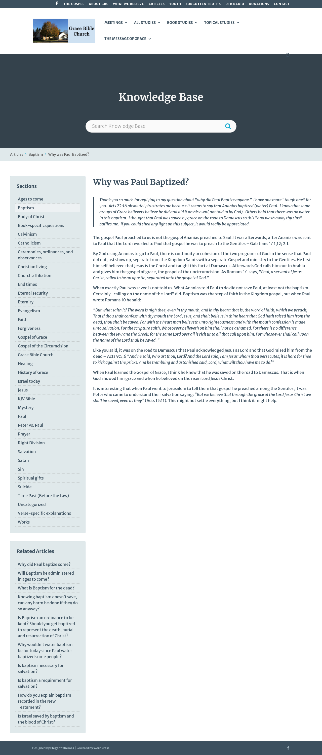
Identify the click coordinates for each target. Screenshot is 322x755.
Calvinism (27, 234)
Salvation (27, 451)
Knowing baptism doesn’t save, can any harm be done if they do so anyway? (48, 602)
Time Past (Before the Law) (43, 495)
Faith (22, 319)
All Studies (145, 23)
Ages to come (30, 199)
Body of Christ (31, 216)
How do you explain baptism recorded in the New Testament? (44, 701)
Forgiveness (29, 328)
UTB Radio (234, 4)
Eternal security (33, 293)
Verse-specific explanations (44, 513)
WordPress (101, 748)
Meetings (113, 23)
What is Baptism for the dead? (46, 587)
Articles (156, 4)
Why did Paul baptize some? (44, 564)
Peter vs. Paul (30, 425)
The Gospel (74, 4)
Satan (23, 460)
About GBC (98, 4)
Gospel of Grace (32, 337)
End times (27, 284)
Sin (21, 469)
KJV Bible (26, 398)
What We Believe (128, 4)
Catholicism (29, 243)
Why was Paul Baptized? (68, 154)
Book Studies (180, 23)
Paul (22, 416)
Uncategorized (32, 504)
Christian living (32, 266)
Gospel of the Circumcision (43, 345)
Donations (259, 4)
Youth (175, 4)
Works (24, 522)
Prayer (24, 433)
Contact (282, 4)
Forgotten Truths (203, 4)
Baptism (35, 154)
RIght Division (31, 442)
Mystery (25, 407)
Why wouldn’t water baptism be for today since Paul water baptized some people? (45, 650)
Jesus (23, 389)
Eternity (25, 301)
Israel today (29, 381)
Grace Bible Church (36, 354)
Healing (25, 363)
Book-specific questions (41, 225)
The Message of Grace (125, 39)
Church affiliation (34, 275)
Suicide (25, 486)
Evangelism (29, 310)
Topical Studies (219, 23)
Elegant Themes (62, 748)
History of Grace (33, 372)
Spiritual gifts (31, 478)
